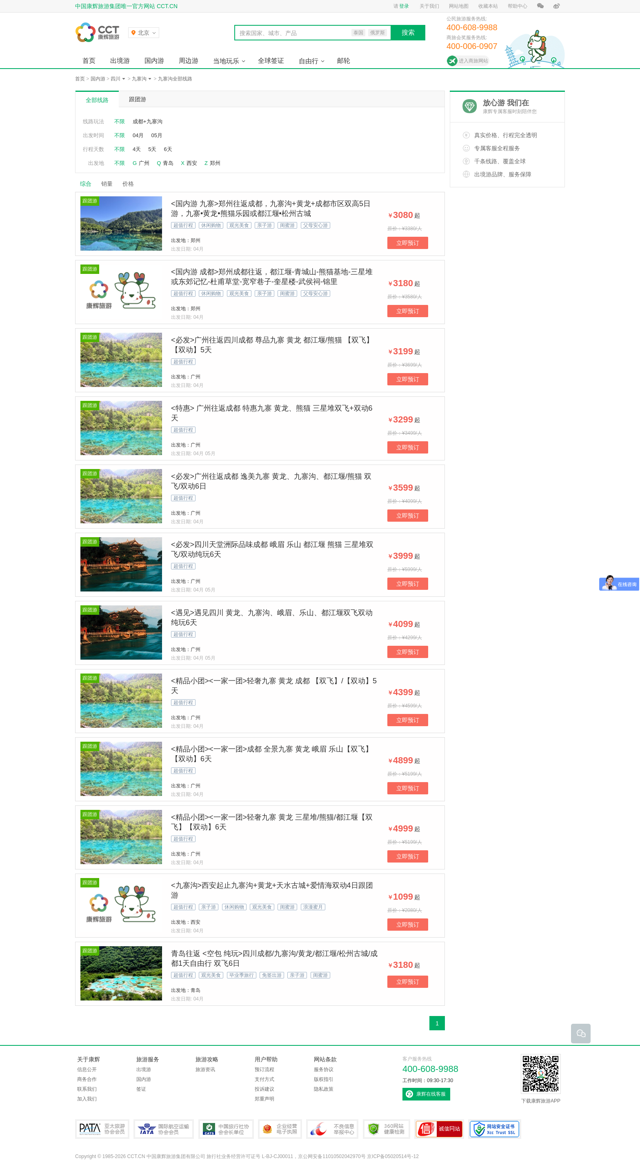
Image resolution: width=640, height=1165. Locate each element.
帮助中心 (517, 6)
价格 (131, 183)
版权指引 (323, 1079)
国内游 (154, 60)
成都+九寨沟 (147, 121)
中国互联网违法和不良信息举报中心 (332, 1129)
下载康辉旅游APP (541, 1079)
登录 (404, 6)
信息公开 (87, 1069)
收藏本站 (488, 6)
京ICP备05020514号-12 (393, 1156)
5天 (152, 149)
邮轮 (343, 60)
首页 (89, 60)
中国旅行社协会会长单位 (226, 1129)
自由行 (308, 61)
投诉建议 (264, 1089)
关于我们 (429, 6)
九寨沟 (139, 79)
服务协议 (323, 1069)
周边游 (188, 60)
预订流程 (264, 1069)
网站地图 (459, 6)
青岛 (168, 163)
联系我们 (87, 1089)
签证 (141, 1089)
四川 (115, 79)
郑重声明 (264, 1099)
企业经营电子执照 (280, 1129)
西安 (192, 163)
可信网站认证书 (439, 1129)
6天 (168, 149)
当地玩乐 (226, 61)
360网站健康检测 (386, 1129)
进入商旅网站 (473, 61)
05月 (156, 135)
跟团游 (137, 99)
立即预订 (407, 243)
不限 (119, 121)
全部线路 (97, 100)
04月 (138, 135)
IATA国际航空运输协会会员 (163, 1129)
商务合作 (87, 1079)
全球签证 (271, 60)
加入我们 (87, 1099)
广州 (144, 163)
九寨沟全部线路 (175, 79)
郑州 (215, 163)
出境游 (120, 60)
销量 (107, 183)
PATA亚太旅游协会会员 (102, 1129)
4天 (137, 149)
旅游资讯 (205, 1069)
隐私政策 (323, 1089)
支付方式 (264, 1079)
